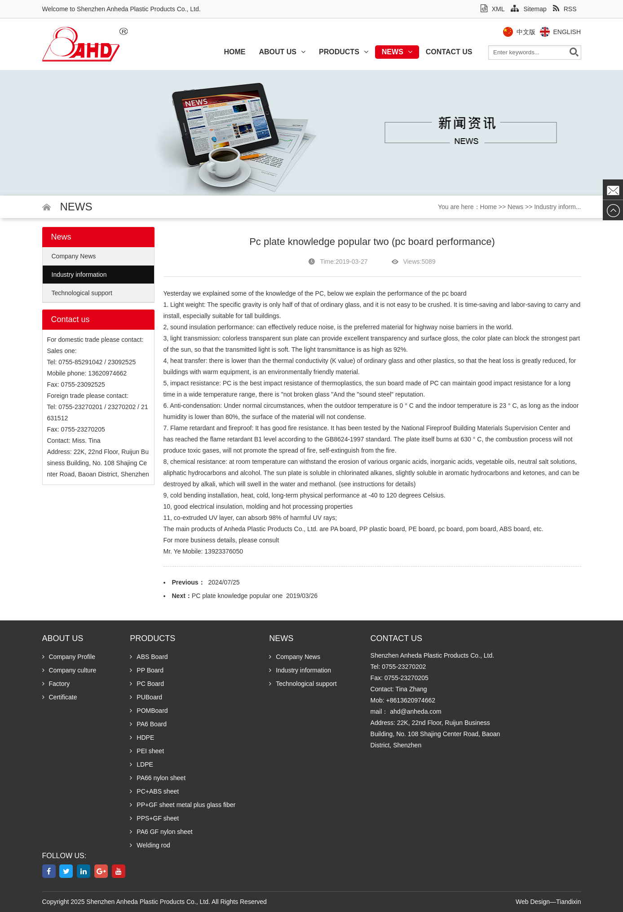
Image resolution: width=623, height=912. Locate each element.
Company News (74, 256)
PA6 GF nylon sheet (161, 831)
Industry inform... (557, 206)
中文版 (529, 31)
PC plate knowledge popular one (237, 595)
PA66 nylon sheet (158, 777)
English (570, 31)
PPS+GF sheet (154, 818)
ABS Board (149, 656)
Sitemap (528, 9)
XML (493, 9)
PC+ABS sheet (154, 791)
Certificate (59, 697)
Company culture (69, 670)
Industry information (79, 274)
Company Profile (69, 656)
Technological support (82, 293)
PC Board (147, 683)
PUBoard (146, 697)
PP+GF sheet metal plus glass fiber (182, 804)
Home (234, 52)
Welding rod (150, 845)
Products (343, 52)
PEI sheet (147, 751)
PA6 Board (148, 724)
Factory (56, 683)
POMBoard (149, 710)
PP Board (146, 670)
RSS (565, 9)
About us (282, 52)
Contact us (449, 52)
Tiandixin (568, 901)
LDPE (141, 764)
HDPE (142, 737)
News (397, 52)
